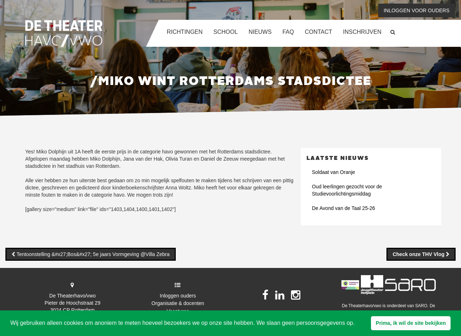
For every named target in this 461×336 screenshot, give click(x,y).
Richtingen (185, 32)
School (226, 32)
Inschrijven (362, 32)
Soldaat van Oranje (333, 172)
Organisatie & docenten (178, 303)
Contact (318, 32)
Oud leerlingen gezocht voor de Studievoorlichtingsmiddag (347, 190)
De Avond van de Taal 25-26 (343, 208)
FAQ (288, 32)
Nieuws (260, 32)
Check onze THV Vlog (419, 254)
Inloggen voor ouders (416, 10)
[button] (411, 323)
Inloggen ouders (178, 296)
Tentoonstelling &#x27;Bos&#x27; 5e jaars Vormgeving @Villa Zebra (92, 254)
